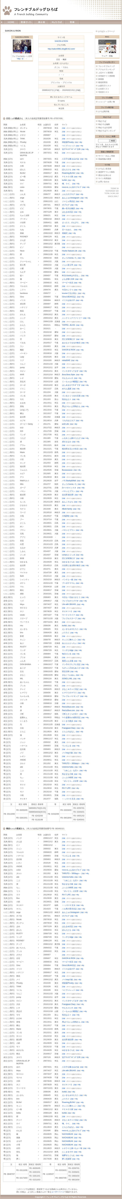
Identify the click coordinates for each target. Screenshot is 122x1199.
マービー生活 (67, 283)
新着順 (101, 79)
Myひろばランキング (106, 131)
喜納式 (65, 233)
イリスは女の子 (68, 300)
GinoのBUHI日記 (69, 297)
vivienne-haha (68, 767)
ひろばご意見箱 (104, 169)
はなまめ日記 (67, 212)
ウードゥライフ (68, 615)
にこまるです (67, 1152)
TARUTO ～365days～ (71, 763)
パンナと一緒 (67, 580)
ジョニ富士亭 (67, 265)
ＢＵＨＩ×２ (67, 611)
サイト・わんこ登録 (106, 156)
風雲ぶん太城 (67, 661)
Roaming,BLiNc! (68, 173)
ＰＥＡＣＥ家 (67, 177)
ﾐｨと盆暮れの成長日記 (71, 717)
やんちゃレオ (67, 378)
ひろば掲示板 (103, 111)
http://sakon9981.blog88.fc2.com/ (61, 49)
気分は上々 (66, 399)
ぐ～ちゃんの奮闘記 (70, 382)
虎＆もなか (66, 442)
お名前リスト (103, 89)
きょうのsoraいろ (69, 258)
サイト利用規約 (104, 178)
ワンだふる (66, 746)
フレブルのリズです (70, 601)
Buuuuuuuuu (67, 470)
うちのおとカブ (68, 420)
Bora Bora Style (68, 374)
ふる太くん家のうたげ (71, 438)
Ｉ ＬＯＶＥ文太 (68, 799)
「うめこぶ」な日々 (70, 770)
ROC (107, 37)
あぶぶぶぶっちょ (69, 643)
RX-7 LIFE (66, 788)
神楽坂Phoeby (68, 142)
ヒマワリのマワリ (69, 693)
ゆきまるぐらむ (68, 562)
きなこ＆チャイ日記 (70, 689)
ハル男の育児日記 (69, 909)
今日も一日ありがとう (71, 597)
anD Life (65, 424)
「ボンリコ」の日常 (70, 781)
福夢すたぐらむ (68, 1155)
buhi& (64, 180)
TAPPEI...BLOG (68, 325)
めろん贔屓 (66, 389)
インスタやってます (70, 371)
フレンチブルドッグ (106, 66)
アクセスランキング (106, 69)
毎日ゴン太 (66, 654)
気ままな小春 (67, 774)
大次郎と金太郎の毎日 (71, 565)
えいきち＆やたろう (70, 629)
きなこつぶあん (68, 675)
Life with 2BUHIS (69, 604)
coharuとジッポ (68, 555)
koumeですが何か (69, 293)
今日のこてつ (67, 290)
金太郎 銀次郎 (68, 495)
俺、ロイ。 (66, 184)
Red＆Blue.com (68, 707)
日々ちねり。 (67, 230)
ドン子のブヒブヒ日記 (71, 664)
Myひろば (102, 121)
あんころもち (67, 502)
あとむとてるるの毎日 (71, 343)
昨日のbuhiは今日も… (71, 276)
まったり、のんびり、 (71, 222)
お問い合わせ (103, 182)
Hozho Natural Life (69, 251)
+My (18, 59)
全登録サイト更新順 (106, 76)
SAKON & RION (22, 37)
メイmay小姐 (67, 753)
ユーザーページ (57, 1192)
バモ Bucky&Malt (69, 481)
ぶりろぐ (65, 633)
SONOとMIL (67, 679)
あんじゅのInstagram (70, 198)
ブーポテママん (68, 583)
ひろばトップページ (106, 31)
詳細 (63, 128)
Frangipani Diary (69, 728)
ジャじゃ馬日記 (68, 201)
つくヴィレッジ (68, 146)
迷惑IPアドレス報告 (106, 172)
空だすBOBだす (68, 339)
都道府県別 (102, 82)
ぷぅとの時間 (67, 777)
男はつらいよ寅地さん (71, 406)
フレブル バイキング (70, 696)
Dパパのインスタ (69, 488)
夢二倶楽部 (66, 1159)
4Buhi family (67, 509)
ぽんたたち (66, 169)
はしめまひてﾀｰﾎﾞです (71, 385)
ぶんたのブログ (68, 194)
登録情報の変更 (104, 159)
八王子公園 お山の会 (70, 159)
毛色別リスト (103, 92)
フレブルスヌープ (69, 618)
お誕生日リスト (104, 86)
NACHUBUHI (67, 1134)
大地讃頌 (65, 516)
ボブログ (65, 205)
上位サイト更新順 (105, 73)
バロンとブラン (68, 491)
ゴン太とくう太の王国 (71, 396)
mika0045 (66, 360)
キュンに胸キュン (69, 640)
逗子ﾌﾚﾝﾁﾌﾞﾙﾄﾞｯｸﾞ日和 (71, 149)
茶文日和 (65, 671)
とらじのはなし (68, 732)
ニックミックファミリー (72, 318)
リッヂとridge (68, 650)
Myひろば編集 (104, 124)
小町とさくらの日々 (70, 714)
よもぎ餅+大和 (68, 279)
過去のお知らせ (104, 175)
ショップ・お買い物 (106, 102)
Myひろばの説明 (105, 127)
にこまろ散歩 (67, 721)
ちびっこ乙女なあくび (71, 668)
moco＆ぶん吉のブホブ (71, 187)
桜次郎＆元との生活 (70, 449)
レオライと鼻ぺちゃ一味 (72, 1148)
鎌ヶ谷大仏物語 (68, 208)
